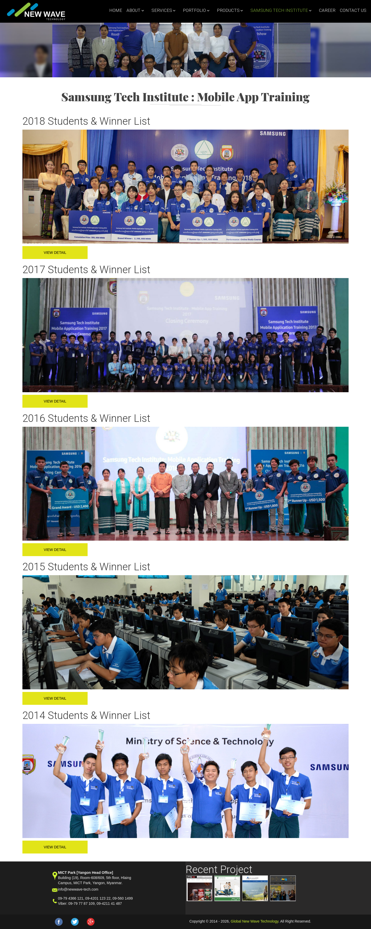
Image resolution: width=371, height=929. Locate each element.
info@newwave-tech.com (78, 889)
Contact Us (353, 10)
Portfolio (195, 10)
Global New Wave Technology (255, 921)
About (134, 10)
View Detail (55, 252)
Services (162, 10)
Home (115, 10)
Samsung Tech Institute (279, 10)
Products (229, 10)
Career (327, 10)
